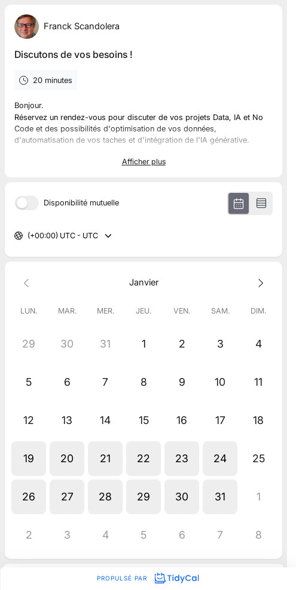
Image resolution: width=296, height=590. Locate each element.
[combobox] (28, 236)
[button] (29, 459)
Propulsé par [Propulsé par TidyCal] (148, 578)
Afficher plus (144, 161)
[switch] (27, 203)
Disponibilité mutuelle (81, 203)
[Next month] (258, 282)
